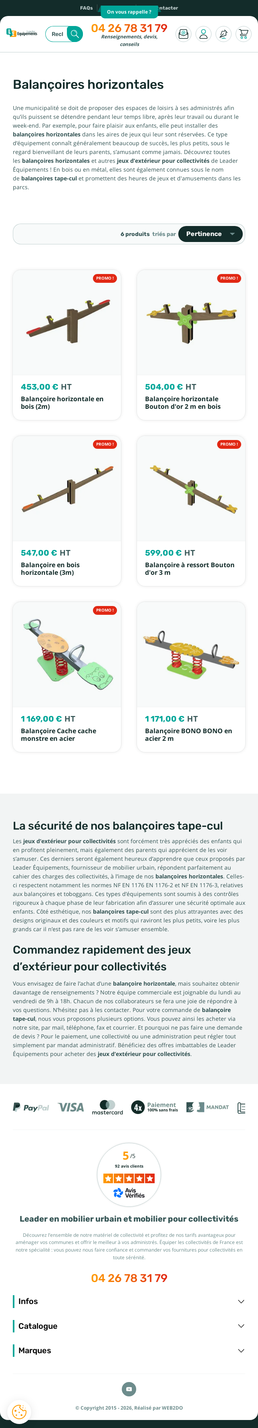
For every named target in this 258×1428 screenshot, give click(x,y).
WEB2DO (172, 1408)
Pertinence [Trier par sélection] (210, 234)
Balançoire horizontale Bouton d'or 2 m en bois (183, 402)
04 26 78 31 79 (129, 28)
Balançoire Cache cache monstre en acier (58, 734)
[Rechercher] (64, 34)
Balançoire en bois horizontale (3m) (50, 568)
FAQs (86, 8)
